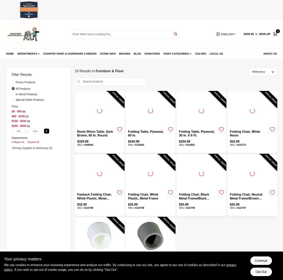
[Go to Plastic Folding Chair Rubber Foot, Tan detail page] (150, 236)
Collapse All (18, 142)
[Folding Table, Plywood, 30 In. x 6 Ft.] (198, 134)
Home (10, 53)
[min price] (19, 131)
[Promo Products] (13, 82)
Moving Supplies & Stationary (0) (32, 148)
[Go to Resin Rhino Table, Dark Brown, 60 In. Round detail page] (99, 110)
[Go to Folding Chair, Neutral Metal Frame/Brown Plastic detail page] (252, 173)
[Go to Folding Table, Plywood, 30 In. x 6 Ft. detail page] (201, 110)
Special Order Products (30, 100)
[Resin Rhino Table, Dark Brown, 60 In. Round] (96, 134)
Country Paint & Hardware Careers (70, 53)
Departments (27, 53)
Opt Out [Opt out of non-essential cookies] (260, 272)
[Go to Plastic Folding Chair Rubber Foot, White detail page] (99, 236)
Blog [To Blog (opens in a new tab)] (137, 53)
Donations (152, 53)
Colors (200, 53)
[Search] (176, 34)
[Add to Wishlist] (119, 129)
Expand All (33, 142)
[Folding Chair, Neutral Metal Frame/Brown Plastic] (249, 196)
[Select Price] (46, 131)
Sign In (248, 34)
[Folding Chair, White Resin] (249, 134)
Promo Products (25, 82)
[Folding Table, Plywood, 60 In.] (147, 134)
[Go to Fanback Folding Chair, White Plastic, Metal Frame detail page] (99, 173)
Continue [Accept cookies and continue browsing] (261, 260)
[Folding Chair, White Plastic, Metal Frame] (147, 196)
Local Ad (216, 53)
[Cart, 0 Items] (275, 34)
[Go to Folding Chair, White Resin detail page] (252, 110)
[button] (226, 34)
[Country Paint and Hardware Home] (23, 34)
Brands (124, 53)
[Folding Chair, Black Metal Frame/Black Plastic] (198, 196)
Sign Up (264, 34)
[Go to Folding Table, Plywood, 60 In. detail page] (150, 110)
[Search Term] (124, 34)
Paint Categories (176, 53)
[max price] (35, 131)
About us (270, 53)
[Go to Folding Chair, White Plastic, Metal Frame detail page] (150, 173)
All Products (23, 89)
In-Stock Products (27, 94)
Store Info (108, 53)
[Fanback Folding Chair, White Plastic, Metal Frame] (96, 196)
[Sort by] (265, 71)
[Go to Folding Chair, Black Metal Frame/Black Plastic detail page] (201, 173)
